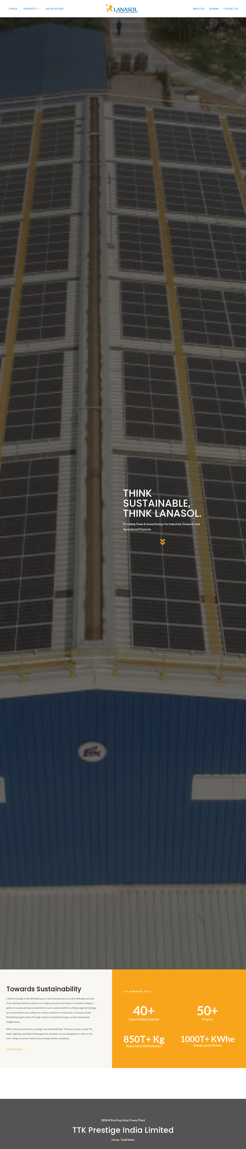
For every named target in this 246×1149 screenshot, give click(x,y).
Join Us (13, 8)
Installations (55, 8)
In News (214, 8)
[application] (37, 8)
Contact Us (231, 8)
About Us (198, 8)
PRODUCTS (31, 8)
